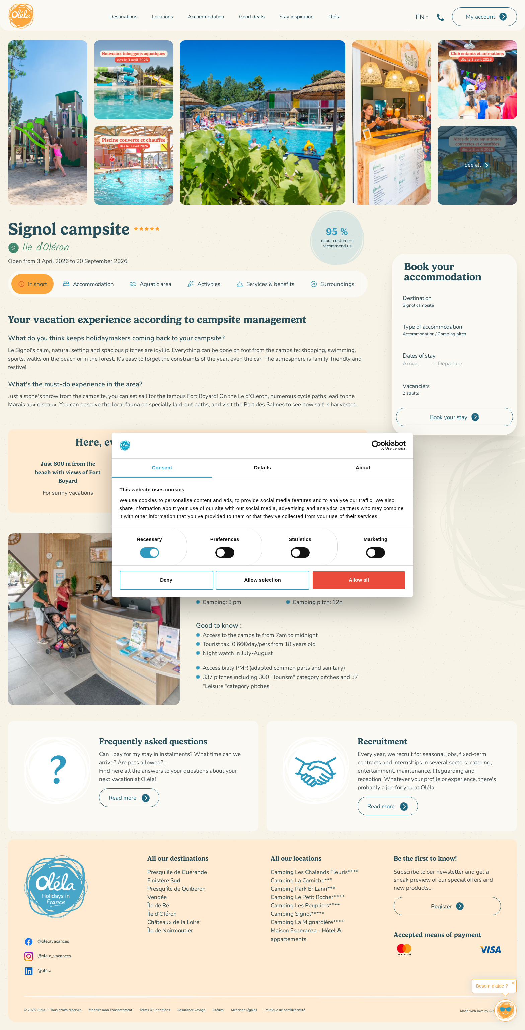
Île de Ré (158, 905)
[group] (32, 284)
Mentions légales (244, 1010)
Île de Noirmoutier (170, 930)
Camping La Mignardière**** (307, 922)
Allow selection (262, 580)
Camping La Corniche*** (301, 880)
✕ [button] (513, 983)
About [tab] (363, 467)
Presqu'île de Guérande (177, 872)
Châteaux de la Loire (173, 922)
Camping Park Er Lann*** (303, 888)
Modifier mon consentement (110, 1010)
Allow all (359, 580)
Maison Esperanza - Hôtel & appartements (306, 934)
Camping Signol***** (297, 913)
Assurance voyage (191, 1010)
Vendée (157, 897)
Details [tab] (262, 467)
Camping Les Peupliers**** (305, 905)
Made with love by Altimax (480, 1011)
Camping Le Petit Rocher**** (308, 897)
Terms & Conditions (155, 1010)
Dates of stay (419, 355)
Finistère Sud (163, 880)
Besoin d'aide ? (492, 986)
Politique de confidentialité (285, 1010)
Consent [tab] (162, 467)
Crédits (218, 1010)
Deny (166, 580)
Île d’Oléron (162, 913)
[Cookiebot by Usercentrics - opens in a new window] (376, 445)
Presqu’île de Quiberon (176, 888)
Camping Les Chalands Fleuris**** (314, 872)
